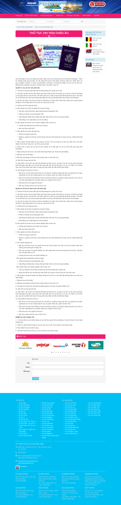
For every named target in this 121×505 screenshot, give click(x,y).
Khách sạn (60, 15)
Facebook (24, 466)
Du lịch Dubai (46, 431)
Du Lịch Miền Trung (71, 417)
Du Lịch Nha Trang (94, 405)
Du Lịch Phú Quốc (71, 409)
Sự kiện (96, 15)
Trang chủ (19, 15)
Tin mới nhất (90, 59)
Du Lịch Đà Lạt (70, 407)
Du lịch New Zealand (25, 435)
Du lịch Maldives (47, 433)
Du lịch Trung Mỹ (24, 407)
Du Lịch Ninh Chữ (94, 413)
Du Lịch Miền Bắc (70, 411)
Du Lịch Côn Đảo (70, 403)
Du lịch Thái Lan (47, 407)
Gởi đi (35, 378)
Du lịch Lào (45, 421)
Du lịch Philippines (48, 419)
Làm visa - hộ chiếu (73, 15)
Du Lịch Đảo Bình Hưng (72, 419)
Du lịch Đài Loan (47, 411)
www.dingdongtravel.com (26, 463)
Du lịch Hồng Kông (48, 415)
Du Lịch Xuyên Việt (94, 415)
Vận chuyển (87, 15)
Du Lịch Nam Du (70, 429)
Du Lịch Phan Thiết (94, 411)
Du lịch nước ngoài (31, 15)
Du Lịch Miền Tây (93, 407)
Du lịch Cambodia (47, 427)
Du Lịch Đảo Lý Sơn (71, 431)
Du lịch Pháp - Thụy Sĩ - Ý (27, 423)
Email (27, 367)
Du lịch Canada (24, 409)
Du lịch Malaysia (47, 417)
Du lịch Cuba (23, 415)
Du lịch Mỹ (22, 403)
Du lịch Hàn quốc (47, 405)
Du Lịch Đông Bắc (71, 415)
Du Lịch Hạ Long (70, 405)
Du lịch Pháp (23, 433)
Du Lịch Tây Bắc (70, 413)
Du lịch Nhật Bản (47, 413)
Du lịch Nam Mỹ (24, 405)
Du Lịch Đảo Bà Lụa (71, 433)
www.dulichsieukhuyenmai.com (28, 461)
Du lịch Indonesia (47, 423)
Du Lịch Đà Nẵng (70, 421)
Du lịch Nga (22, 413)
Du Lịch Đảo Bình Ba (72, 427)
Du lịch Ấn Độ (46, 409)
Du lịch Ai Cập (23, 419)
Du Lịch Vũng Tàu (94, 409)
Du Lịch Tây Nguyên (94, 403)
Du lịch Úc (22, 411)
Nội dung (26, 371)
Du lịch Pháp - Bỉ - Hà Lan (27, 421)
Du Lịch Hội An (70, 425)
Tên (28, 363)
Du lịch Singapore (47, 429)
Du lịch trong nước (47, 15)
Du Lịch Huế (69, 423)
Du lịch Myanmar (47, 425)
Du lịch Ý (22, 417)
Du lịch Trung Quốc (48, 403)
